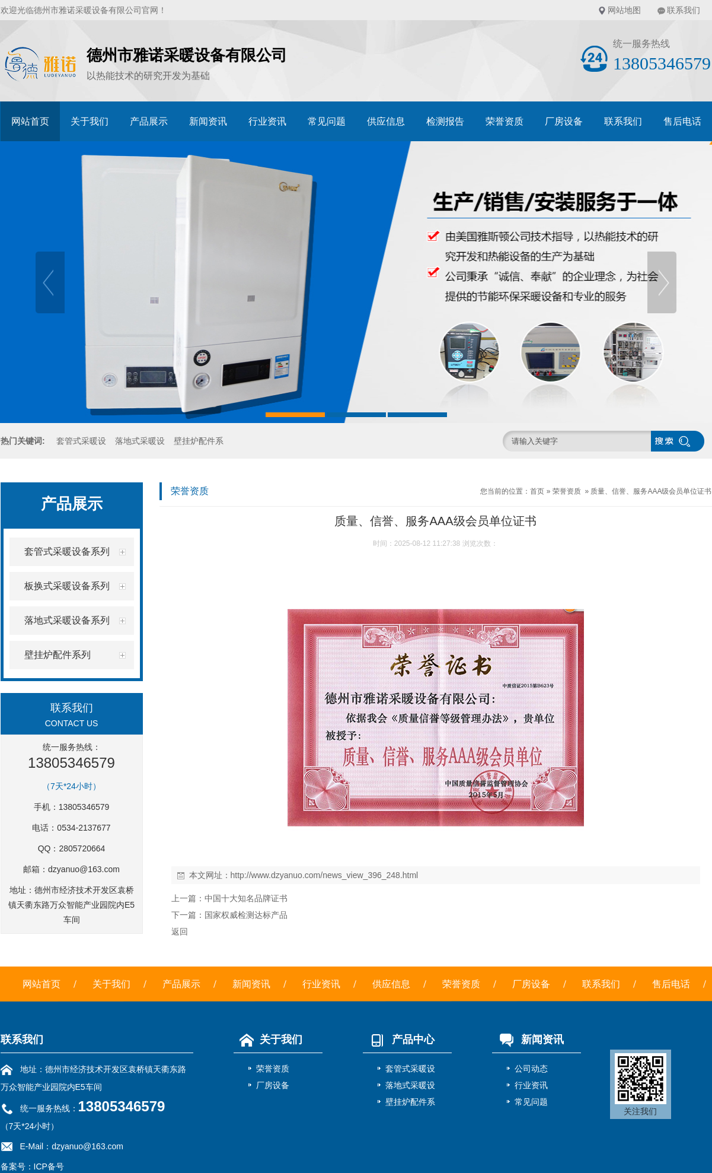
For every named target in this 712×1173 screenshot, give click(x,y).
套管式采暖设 (81, 441)
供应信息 (386, 121)
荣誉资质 (504, 121)
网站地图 (624, 10)
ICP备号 (49, 1166)
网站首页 (30, 121)
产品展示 (149, 121)
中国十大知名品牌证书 (246, 898)
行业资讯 (267, 121)
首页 (537, 491)
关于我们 (89, 121)
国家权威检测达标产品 (246, 915)
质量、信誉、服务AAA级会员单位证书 (650, 491)
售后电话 (682, 121)
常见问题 (327, 121)
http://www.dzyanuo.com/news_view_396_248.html (325, 875)
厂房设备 (564, 121)
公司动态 (531, 1068)
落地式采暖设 (140, 441)
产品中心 (399, 1039)
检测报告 (445, 121)
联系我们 (683, 10)
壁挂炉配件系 (199, 441)
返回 (179, 931)
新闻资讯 (208, 121)
